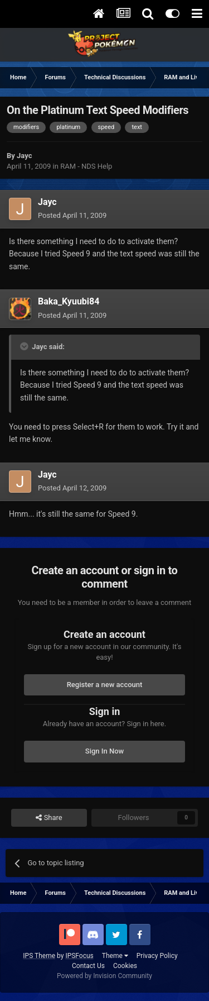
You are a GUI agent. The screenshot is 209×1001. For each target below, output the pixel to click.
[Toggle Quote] (25, 346)
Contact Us (88, 966)
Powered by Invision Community (104, 976)
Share (49, 817)
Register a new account (105, 684)
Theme (115, 956)
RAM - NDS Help (86, 166)
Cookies (125, 966)
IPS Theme (39, 956)
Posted (72, 215)
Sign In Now (104, 751)
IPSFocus (79, 956)
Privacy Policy (157, 956)
